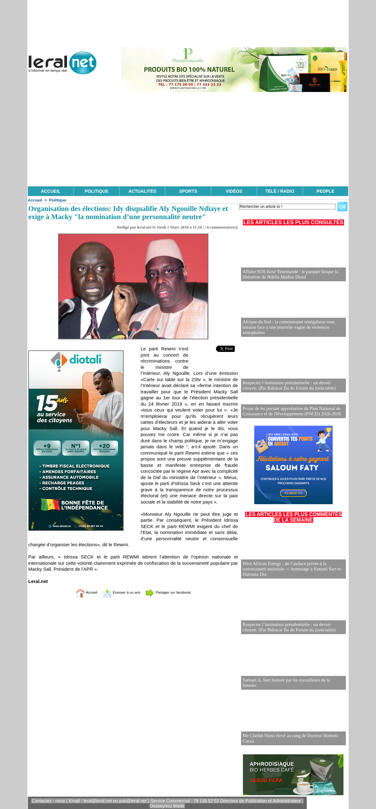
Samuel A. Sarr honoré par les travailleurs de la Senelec (292, 684)
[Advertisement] (188, 139)
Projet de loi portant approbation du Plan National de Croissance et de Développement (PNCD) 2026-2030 (289, 411)
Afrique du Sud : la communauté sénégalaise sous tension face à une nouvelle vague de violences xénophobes (293, 330)
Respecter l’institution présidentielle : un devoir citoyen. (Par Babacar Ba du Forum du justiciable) (292, 386)
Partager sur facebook (174, 592)
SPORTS (188, 191)
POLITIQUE (96, 191)
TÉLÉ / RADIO (279, 191)
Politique (57, 200)
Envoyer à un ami (117, 592)
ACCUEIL (50, 191)
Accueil (35, 200)
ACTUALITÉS (142, 191)
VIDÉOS (234, 191)
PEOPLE (326, 191)
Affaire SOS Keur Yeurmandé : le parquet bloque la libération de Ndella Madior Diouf (288, 274)
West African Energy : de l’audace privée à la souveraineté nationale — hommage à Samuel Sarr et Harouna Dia (289, 568)
